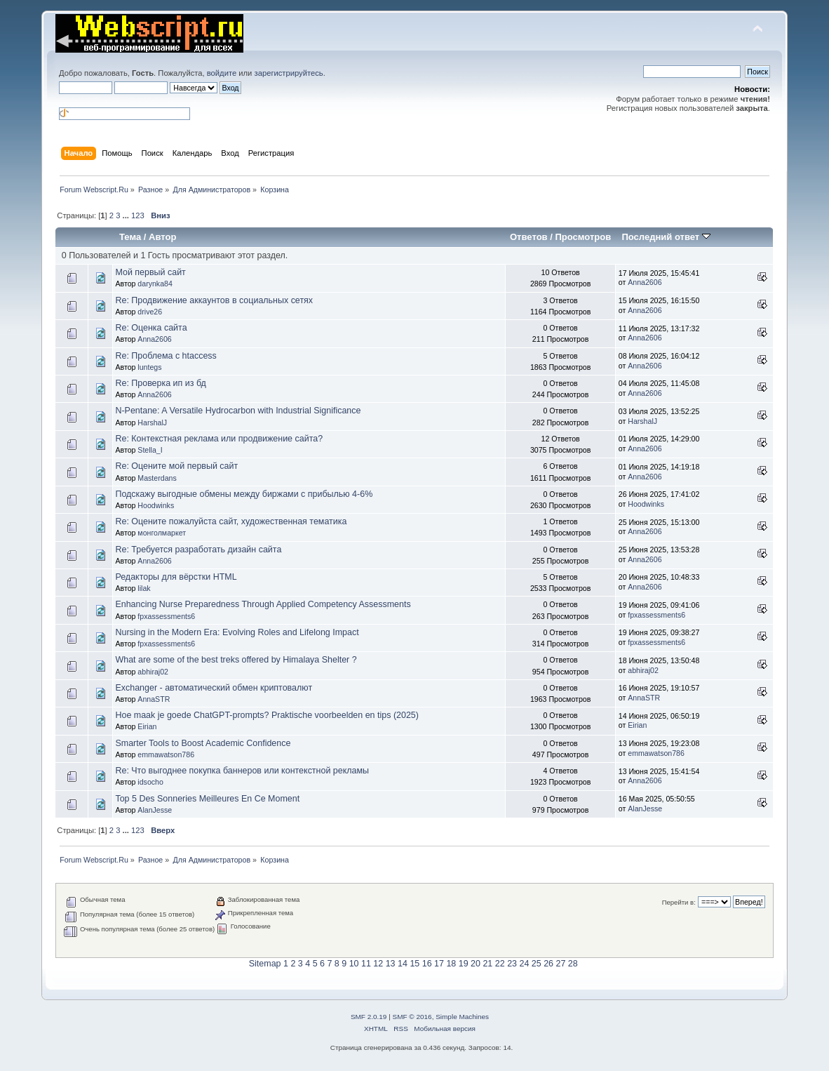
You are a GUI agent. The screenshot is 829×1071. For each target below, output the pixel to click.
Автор (162, 237)
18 (451, 964)
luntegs (149, 367)
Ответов (529, 237)
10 (354, 964)
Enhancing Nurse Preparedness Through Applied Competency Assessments (262, 604)
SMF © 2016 (412, 1016)
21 (487, 964)
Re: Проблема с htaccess (165, 356)
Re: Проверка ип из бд (160, 383)
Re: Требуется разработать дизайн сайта (198, 549)
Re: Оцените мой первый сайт (176, 466)
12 (378, 964)
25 (536, 964)
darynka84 (154, 283)
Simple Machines (462, 1016)
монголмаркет (161, 532)
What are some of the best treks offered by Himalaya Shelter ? (235, 660)
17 (439, 964)
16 (427, 964)
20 (475, 964)
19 (464, 964)
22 (500, 964)
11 (366, 964)
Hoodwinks (155, 505)
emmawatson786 (165, 754)
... (127, 215)
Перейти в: (679, 902)
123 (137, 215)
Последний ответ (665, 237)
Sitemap (265, 964)
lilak (143, 588)
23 (512, 964)
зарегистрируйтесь (289, 73)
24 (524, 964)
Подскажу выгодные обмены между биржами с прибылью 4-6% (243, 494)
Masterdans (156, 478)
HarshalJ (152, 422)
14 (402, 964)
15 (414, 964)
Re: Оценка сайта (151, 328)
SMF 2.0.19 (369, 1016)
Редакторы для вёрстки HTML (175, 577)
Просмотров (583, 237)
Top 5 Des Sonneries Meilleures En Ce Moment (207, 799)
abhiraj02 (152, 671)
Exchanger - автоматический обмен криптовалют (213, 688)
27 (561, 964)
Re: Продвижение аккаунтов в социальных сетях (214, 300)
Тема (130, 237)
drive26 (149, 311)
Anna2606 (644, 282)
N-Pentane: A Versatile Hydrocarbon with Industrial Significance (237, 410)
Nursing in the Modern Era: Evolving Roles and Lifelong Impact (236, 632)
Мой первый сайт (150, 272)
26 (548, 964)
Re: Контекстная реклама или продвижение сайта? (219, 439)
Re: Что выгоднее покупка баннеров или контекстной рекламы (242, 771)
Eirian (146, 726)
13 (391, 964)
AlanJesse (154, 810)
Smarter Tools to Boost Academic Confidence (202, 743)
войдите (221, 73)
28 (573, 964)
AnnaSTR (153, 699)
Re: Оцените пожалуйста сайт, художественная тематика (230, 521)
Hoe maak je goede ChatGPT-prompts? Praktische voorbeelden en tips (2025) (267, 715)
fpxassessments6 (166, 616)
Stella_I (149, 450)
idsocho (150, 782)
